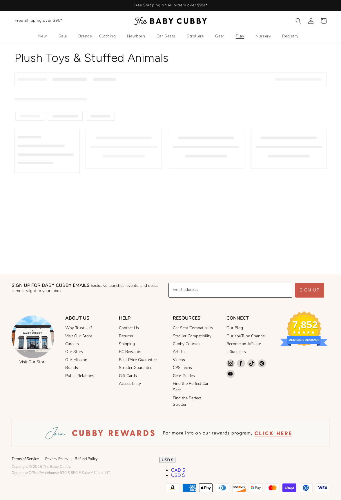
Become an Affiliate (243, 344)
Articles (179, 351)
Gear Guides (184, 375)
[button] (298, 21)
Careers (72, 344)
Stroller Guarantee (135, 367)
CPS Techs (182, 367)
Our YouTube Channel (246, 336)
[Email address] (230, 290)
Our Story (74, 351)
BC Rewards (130, 351)
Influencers (236, 351)
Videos (179, 360)
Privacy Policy (56, 458)
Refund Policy (86, 458)
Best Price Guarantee (138, 360)
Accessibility (130, 383)
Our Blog (234, 328)
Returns (126, 336)
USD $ (167, 460)
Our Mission (76, 360)
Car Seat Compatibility (193, 328)
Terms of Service (25, 458)
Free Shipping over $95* (38, 20)
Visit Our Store (32, 362)
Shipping (127, 344)
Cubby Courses (186, 344)
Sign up (310, 290)
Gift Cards (128, 375)
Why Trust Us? (78, 328)
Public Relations (79, 375)
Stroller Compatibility (192, 336)
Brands (71, 367)
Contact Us (129, 328)
